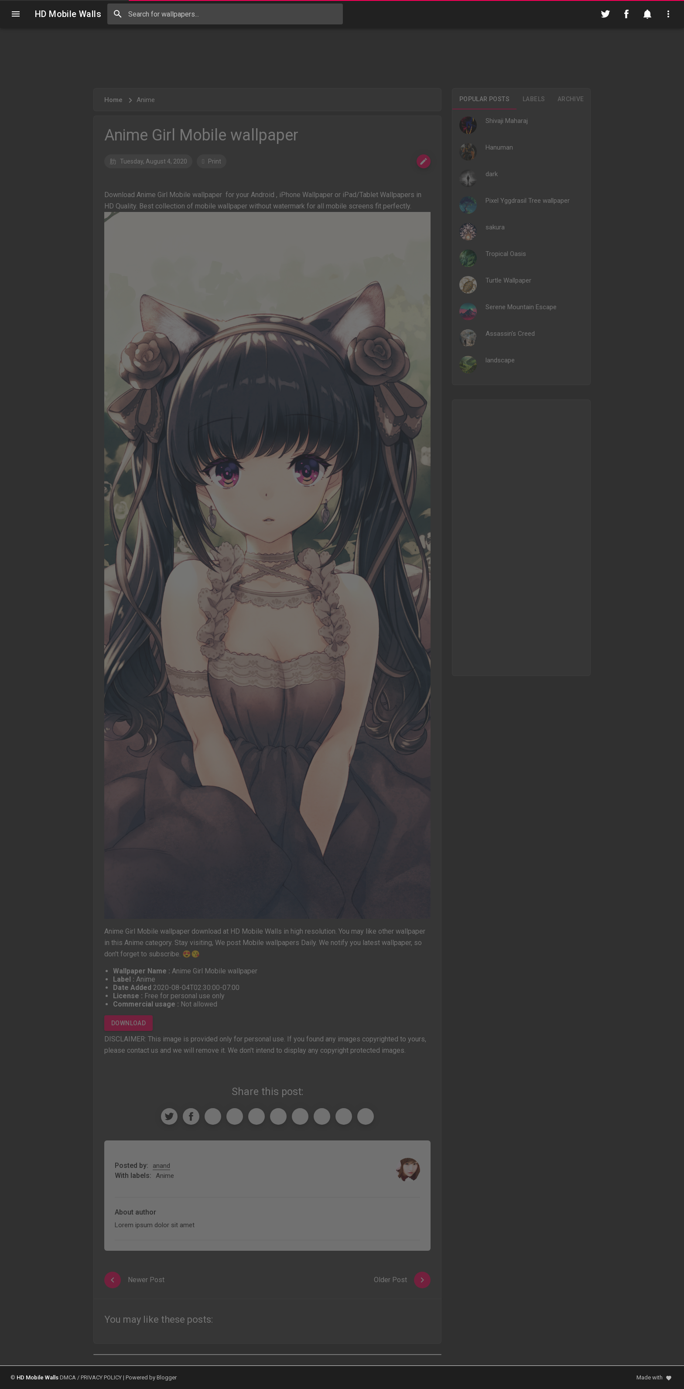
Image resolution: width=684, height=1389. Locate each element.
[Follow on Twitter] (605, 13)
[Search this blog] (225, 13)
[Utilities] (668, 13)
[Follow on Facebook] (626, 13)
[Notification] (647, 13)
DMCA (68, 1377)
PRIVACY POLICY (101, 1377)
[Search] (118, 14)
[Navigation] (15, 13)
